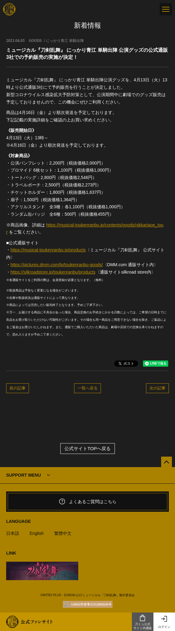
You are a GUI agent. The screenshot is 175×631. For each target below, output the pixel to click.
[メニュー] (166, 9)
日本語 (12, 533)
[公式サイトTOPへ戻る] (166, 462)
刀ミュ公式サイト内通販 (142, 622)
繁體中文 (62, 533)
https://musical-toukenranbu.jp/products (48, 249)
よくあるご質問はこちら (87, 501)
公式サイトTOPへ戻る (87, 448)
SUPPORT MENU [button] (23, 475)
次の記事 (157, 388)
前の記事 (18, 388)
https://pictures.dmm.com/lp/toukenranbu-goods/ (56, 264)
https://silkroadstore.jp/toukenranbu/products (53, 272)
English (37, 533)
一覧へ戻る (88, 388)
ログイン (164, 622)
